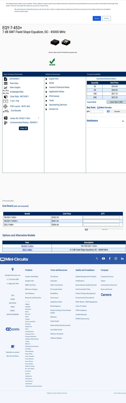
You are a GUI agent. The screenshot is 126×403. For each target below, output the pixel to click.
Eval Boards (16, 110)
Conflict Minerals (81, 315)
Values (103, 281)
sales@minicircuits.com (12, 275)
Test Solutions (29, 293)
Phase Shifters (29, 354)
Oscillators (28, 349)
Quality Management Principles (86, 277)
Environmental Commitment (85, 298)
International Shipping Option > (106, 78)
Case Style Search (56, 330)
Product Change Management (85, 293)
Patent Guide (54, 321)
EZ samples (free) (56, 289)
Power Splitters (29, 364)
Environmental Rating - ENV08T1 (24, 122)
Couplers (27, 319)
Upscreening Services (58, 104)
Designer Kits (29, 281)
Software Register (56, 338)
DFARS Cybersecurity (82, 319)
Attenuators (28, 309)
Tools (51, 100)
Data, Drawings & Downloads (13, 74)
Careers (106, 295)
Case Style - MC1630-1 (19, 96)
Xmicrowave (54, 298)
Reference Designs (31, 289)
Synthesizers (28, 376)
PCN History (54, 96)
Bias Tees (27, 314)
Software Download (56, 334)
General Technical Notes (59, 87)
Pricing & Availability (93, 74)
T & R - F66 (14, 101)
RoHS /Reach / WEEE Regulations (86, 302)
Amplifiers (27, 307)
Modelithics (54, 293)
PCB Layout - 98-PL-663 (20, 106)
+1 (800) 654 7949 (13, 284)
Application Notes (56, 91)
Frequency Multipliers (30, 336)
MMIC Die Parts (30, 285)
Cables (27, 316)
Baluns (27, 311)
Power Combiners (29, 356)
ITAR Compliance (81, 310)
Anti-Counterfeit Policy (83, 289)
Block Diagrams (55, 306)
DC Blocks (28, 324)
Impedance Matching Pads (32, 339)
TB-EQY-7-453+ (27, 246)
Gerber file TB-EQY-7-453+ (20, 118)
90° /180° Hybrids (29, 369)
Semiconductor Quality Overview (86, 285)
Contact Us (53, 109)
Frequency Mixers (29, 334)
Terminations (28, 378)
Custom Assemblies (31, 277)
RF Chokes (28, 371)
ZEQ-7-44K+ (27, 249)
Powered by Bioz (8, 201)
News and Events (106, 289)
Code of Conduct (81, 306)
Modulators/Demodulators (32, 346)
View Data (14, 83)
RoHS (51, 83)
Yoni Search (54, 277)
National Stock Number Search (60, 325)
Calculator (53, 281)
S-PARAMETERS (16, 92)
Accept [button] (97, 18)
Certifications (80, 281)
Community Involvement (109, 285)
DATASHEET (15, 78)
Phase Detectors (29, 351)
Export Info (53, 78)
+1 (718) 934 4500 (13, 279)
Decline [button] (106, 18)
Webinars (53, 317)
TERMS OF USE (51, 393)
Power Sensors (29, 361)
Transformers (28, 383)
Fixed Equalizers (29, 331)
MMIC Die (27, 344)
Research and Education (33, 298)
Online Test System (56, 285)
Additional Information (52, 74)
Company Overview (107, 277)
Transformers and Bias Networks (33, 386)
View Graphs (15, 87)
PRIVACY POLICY (61, 393)
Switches (27, 373)
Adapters (27, 304)
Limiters (27, 341)
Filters (26, 329)
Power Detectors (29, 359)
